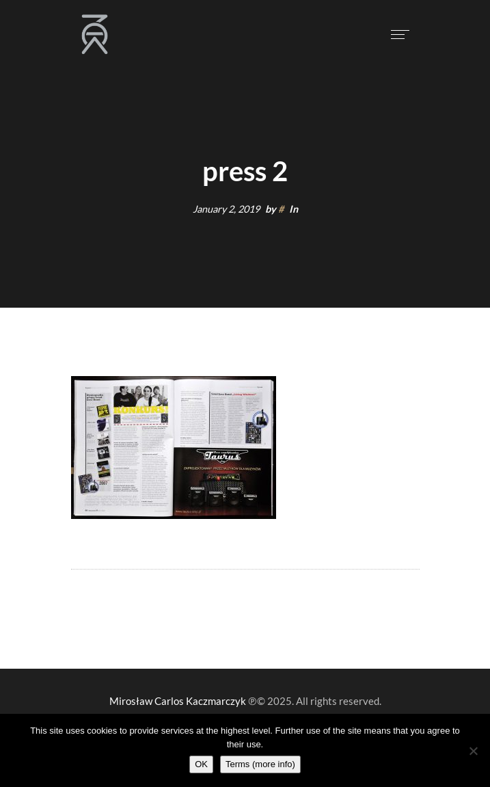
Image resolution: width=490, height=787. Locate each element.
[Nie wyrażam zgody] (473, 751)
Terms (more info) (260, 764)
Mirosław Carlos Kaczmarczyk (177, 701)
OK (201, 764)
